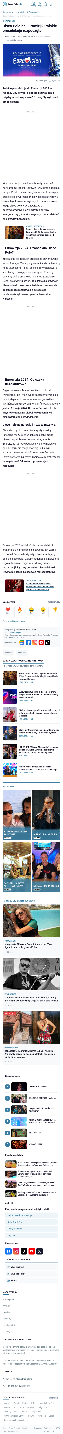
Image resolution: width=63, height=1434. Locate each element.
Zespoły (6, 1331)
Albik (48, 1407)
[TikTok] (47, 642)
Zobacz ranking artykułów (14, 621)
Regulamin (38, 1428)
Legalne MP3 (9, 1325)
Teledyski (7, 1312)
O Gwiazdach (33, 12)
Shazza (7, 1407)
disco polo (22, 653)
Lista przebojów (12, 1076)
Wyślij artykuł (15, 1267)
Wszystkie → (54, 1398)
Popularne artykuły (14, 1155)
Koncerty (7, 1318)
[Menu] (57, 4)
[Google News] (21, 642)
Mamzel (7, 1403)
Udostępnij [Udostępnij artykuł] (41, 81)
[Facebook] (28, 642)
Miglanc (30, 1407)
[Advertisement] (31, 145)
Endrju (40, 1407)
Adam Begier (10, 36)
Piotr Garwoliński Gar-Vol (14, 1416)
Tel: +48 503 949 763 (16, 1386)
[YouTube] (41, 642)
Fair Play (7, 1412)
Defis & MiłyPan (14, 1222)
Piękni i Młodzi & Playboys (19, 1215)
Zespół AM (36, 1412)
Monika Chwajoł (21, 1412)
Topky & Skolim (14, 1228)
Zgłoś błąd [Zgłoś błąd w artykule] (54, 81)
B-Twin (31, 1416)
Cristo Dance (18, 1407)
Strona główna (9, 12)
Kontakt (12, 1280)
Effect (34, 1403)
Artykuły (21, 12)
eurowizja (8, 653)
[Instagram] (34, 642)
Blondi (16, 1403)
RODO (58, 1428)
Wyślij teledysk (16, 1274)
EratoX (25, 1403)
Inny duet (11, 1235)
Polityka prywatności (49, 1429)
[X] (39, 1251)
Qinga (51, 1416)
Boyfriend (41, 1416)
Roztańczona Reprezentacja (16, 1420)
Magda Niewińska (47, 1403)
